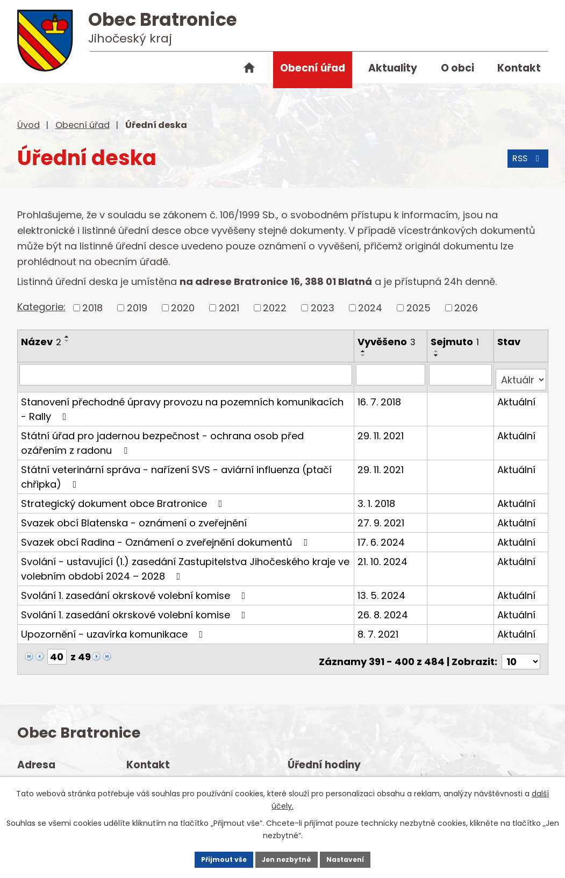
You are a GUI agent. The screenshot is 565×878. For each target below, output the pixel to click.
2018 (92, 308)
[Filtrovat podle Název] (186, 374)
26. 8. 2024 (384, 609)
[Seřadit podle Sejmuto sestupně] (438, 355)
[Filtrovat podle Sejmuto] (461, 374)
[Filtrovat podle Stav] (521, 374)
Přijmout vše (203, 856)
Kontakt (519, 68)
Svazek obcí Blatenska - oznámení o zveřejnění (134, 517)
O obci (457, 68)
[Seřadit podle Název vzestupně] (67, 336)
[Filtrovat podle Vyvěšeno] (391, 374)
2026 (466, 308)
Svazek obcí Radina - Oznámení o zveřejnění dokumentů (166, 536)
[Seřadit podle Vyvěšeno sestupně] (364, 355)
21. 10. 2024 (384, 555)
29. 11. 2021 (382, 430)
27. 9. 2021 (382, 517)
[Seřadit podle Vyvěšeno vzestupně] (364, 351)
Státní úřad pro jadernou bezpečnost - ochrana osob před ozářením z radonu (162, 437)
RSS (524, 165)
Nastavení (365, 856)
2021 (229, 308)
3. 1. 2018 (377, 497)
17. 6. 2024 (382, 536)
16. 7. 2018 (380, 396)
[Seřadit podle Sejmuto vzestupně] (438, 351)
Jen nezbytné (287, 856)
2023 (322, 308)
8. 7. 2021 (379, 628)
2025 (418, 308)
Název (41, 341)
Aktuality (392, 68)
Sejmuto (456, 341)
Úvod (249, 70)
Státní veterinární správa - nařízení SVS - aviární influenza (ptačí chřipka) (176, 471)
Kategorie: (41, 306)
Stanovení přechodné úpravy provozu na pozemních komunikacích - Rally (186, 403)
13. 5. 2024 (382, 589)
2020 (183, 308)
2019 (137, 308)
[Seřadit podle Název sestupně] (67, 341)
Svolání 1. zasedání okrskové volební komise (135, 589)
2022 (275, 308)
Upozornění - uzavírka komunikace (114, 628)
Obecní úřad (312, 68)
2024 (370, 308)
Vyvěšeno (388, 341)
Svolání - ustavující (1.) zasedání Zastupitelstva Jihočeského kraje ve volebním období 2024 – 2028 (185, 563)
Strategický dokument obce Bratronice (124, 497)
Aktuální (517, 396)
